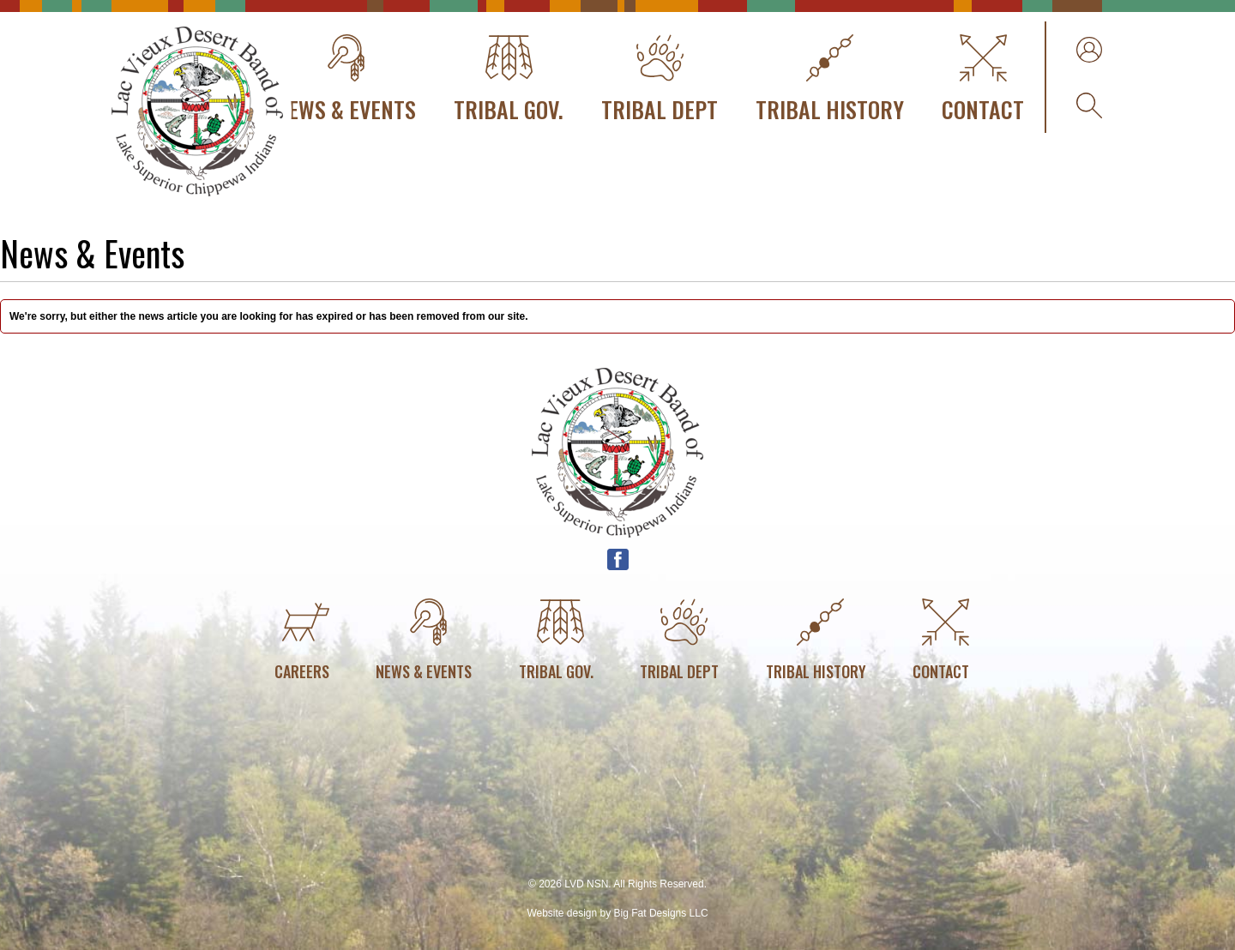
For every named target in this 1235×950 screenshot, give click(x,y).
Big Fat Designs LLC (661, 913)
